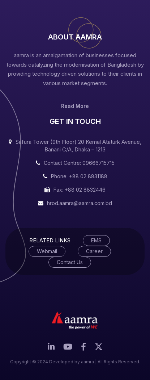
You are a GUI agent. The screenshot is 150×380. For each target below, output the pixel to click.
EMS (96, 240)
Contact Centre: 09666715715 (79, 163)
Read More (75, 106)
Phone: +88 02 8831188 (79, 176)
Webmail (47, 251)
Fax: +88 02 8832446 (79, 190)
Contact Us (70, 262)
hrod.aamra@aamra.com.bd (79, 203)
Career (94, 251)
